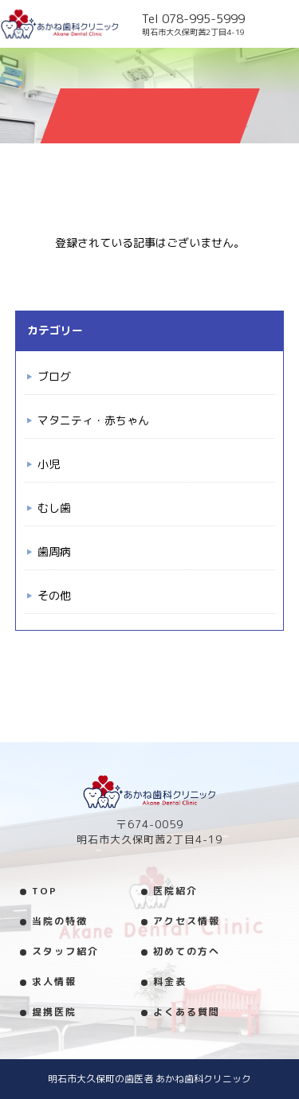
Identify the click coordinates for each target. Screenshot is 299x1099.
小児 (48, 463)
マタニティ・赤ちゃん (93, 420)
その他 (54, 595)
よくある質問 (186, 1012)
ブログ (54, 376)
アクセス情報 (186, 921)
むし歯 (54, 507)
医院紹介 (175, 891)
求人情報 (54, 981)
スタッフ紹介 (65, 951)
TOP (44, 891)
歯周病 (54, 551)
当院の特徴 (60, 921)
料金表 (170, 981)
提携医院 (54, 1012)
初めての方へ (186, 951)
